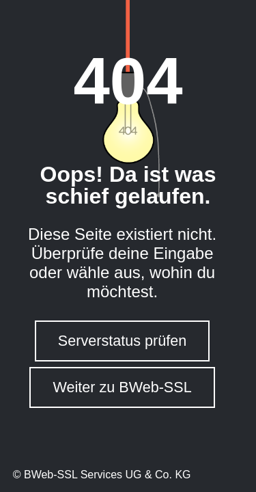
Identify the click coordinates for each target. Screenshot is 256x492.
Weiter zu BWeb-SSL (122, 387)
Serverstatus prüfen (122, 340)
